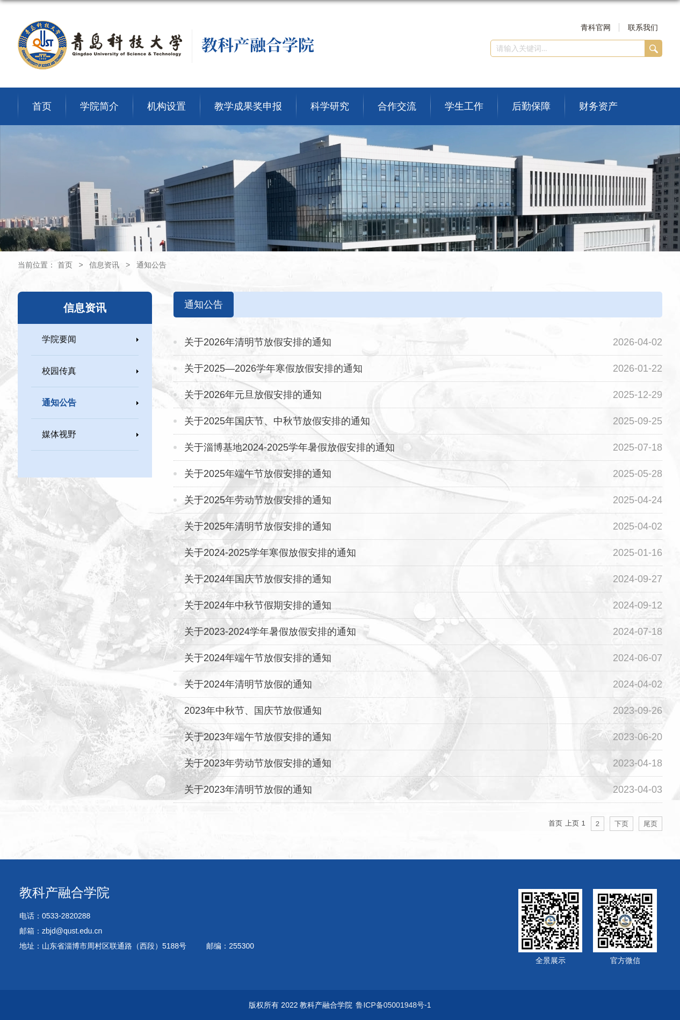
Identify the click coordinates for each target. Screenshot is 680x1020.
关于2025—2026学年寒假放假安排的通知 (273, 368)
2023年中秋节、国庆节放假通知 (253, 710)
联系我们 (643, 27)
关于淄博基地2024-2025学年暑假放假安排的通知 (289, 447)
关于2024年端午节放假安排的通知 (257, 658)
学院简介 (99, 106)
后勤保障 (531, 106)
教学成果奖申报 (248, 106)
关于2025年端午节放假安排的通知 (257, 473)
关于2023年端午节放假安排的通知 (257, 737)
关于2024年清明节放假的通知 (248, 684)
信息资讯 (104, 265)
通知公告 (151, 265)
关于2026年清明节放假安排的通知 (257, 342)
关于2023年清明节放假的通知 (248, 789)
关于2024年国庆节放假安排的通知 (257, 579)
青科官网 (596, 27)
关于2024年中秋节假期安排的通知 (257, 605)
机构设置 (166, 106)
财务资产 (598, 106)
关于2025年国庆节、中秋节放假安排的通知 (277, 421)
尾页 (650, 824)
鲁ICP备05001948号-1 (393, 1005)
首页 (42, 106)
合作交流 (397, 106)
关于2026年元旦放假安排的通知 (253, 394)
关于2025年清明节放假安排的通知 (257, 526)
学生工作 (464, 106)
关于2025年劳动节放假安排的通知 (257, 500)
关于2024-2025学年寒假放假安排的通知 (270, 552)
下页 (621, 824)
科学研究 (329, 106)
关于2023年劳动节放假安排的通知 (257, 763)
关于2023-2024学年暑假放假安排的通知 (270, 631)
